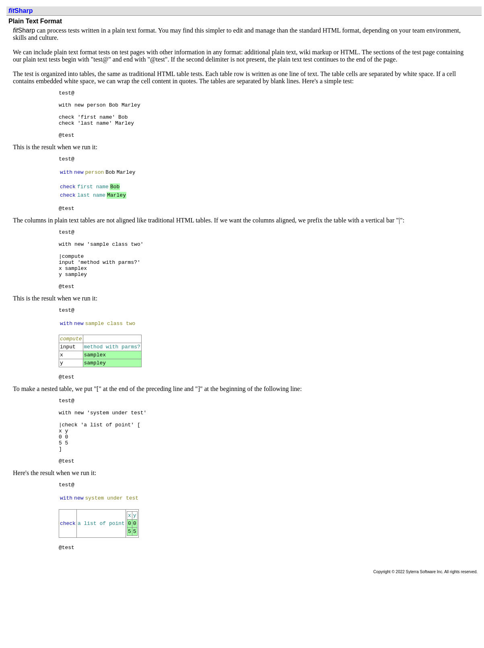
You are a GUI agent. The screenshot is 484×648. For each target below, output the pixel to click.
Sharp (20, 10)
